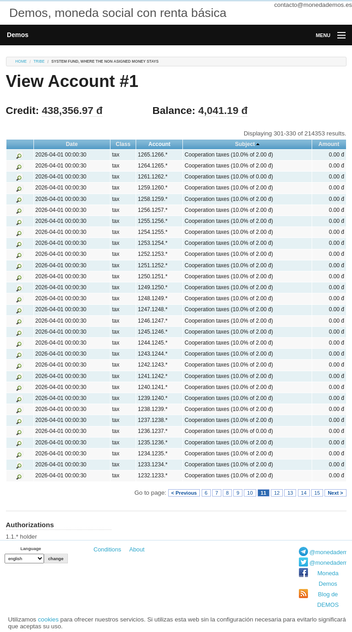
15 (317, 493)
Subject (245, 144)
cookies (48, 619)
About (136, 549)
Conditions (107, 549)
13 (290, 493)
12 (277, 493)
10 (250, 493)
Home (21, 61)
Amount (329, 144)
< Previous (184, 493)
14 (304, 493)
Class (123, 144)
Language (30, 548)
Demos (17, 34)
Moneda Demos (327, 578)
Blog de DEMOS (328, 599)
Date (72, 144)
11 (263, 493)
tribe (38, 61)
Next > (335, 493)
